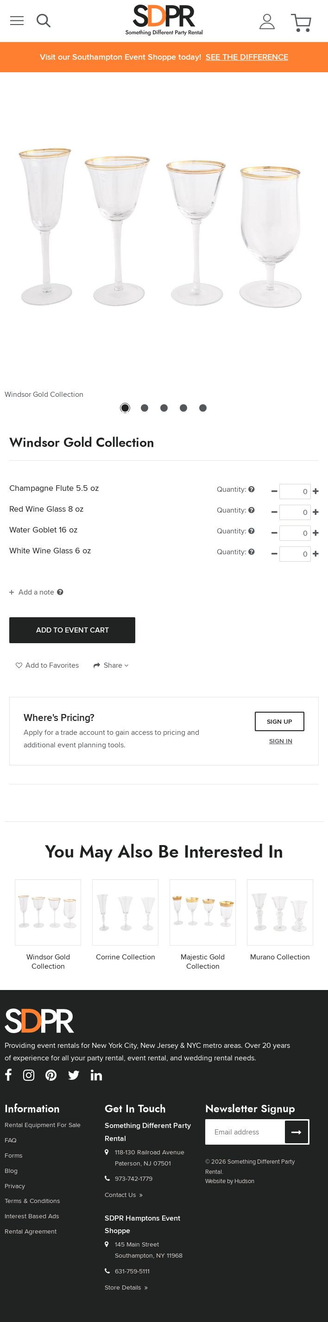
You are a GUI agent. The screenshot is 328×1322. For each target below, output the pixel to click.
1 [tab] (125, 412)
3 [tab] (164, 412)
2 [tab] (144, 412)
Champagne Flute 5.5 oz (54, 488)
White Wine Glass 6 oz (50, 550)
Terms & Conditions (32, 1198)
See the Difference (247, 57)
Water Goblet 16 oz (43, 530)
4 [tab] (183, 412)
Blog (11, 1168)
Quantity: (236, 489)
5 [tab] (203, 412)
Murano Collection (280, 957)
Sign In (280, 741)
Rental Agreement (31, 1227)
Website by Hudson (229, 1181)
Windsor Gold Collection (48, 962)
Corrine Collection (125, 957)
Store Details (126, 1286)
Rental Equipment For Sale (43, 1124)
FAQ (11, 1139)
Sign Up (279, 721)
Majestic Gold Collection (203, 962)
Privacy (15, 1183)
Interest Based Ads (32, 1212)
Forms (14, 1154)
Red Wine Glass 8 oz (46, 509)
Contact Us (124, 1194)
